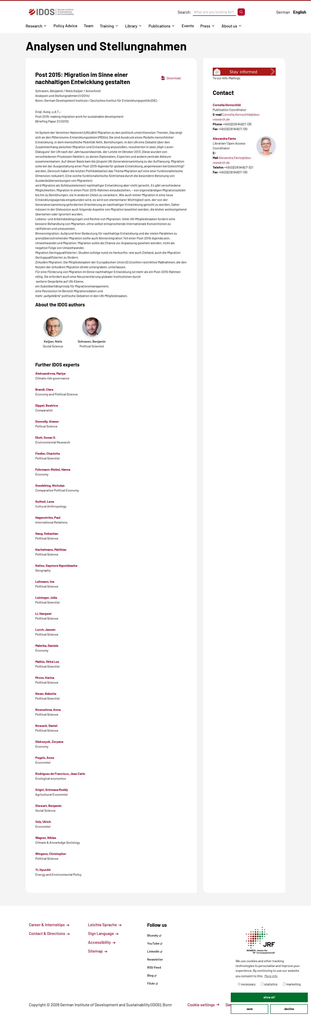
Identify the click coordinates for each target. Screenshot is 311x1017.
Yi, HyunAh (43, 870)
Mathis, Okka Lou (47, 661)
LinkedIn (154, 951)
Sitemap (97, 951)
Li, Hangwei (43, 613)
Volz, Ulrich (43, 821)
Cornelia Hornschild (227, 105)
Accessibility (101, 942)
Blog (152, 975)
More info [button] (271, 976)
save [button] (250, 1009)
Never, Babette (45, 693)
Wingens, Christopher (50, 854)
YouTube (154, 943)
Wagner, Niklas (45, 837)
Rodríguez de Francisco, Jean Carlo (60, 773)
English (299, 12)
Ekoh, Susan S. (45, 437)
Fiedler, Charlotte (47, 453)
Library (131, 25)
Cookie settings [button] (203, 1004)
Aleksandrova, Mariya (50, 373)
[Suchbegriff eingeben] (214, 12)
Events (188, 25)
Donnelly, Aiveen (47, 421)
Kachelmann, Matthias (50, 549)
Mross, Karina (44, 677)
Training (107, 25)
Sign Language (103, 933)
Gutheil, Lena (44, 501)
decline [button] (289, 1009)
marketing (292, 984)
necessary (246, 984)
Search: (184, 12)
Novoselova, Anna (48, 709)
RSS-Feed (154, 967)
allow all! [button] (269, 997)
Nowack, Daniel (46, 725)
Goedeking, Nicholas (50, 485)
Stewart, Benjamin (48, 805)
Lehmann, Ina (44, 581)
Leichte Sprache (104, 924)
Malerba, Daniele (46, 645)
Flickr (152, 983)
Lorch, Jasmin (45, 629)
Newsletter (155, 959)
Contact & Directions (49, 933)
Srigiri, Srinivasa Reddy (51, 789)
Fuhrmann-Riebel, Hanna (52, 469)
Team (88, 25)
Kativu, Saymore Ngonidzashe (56, 565)
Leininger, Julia (46, 597)
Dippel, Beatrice (46, 405)
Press (205, 25)
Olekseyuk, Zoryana (49, 741)
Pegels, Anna (44, 757)
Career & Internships (49, 924)
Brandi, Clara (44, 389)
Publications (159, 25)
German (283, 12)
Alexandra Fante (224, 138)
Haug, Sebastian (46, 533)
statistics (269, 984)
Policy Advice (65, 25)
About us (229, 25)
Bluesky (154, 935)
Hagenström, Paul (47, 517)
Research (34, 25)
